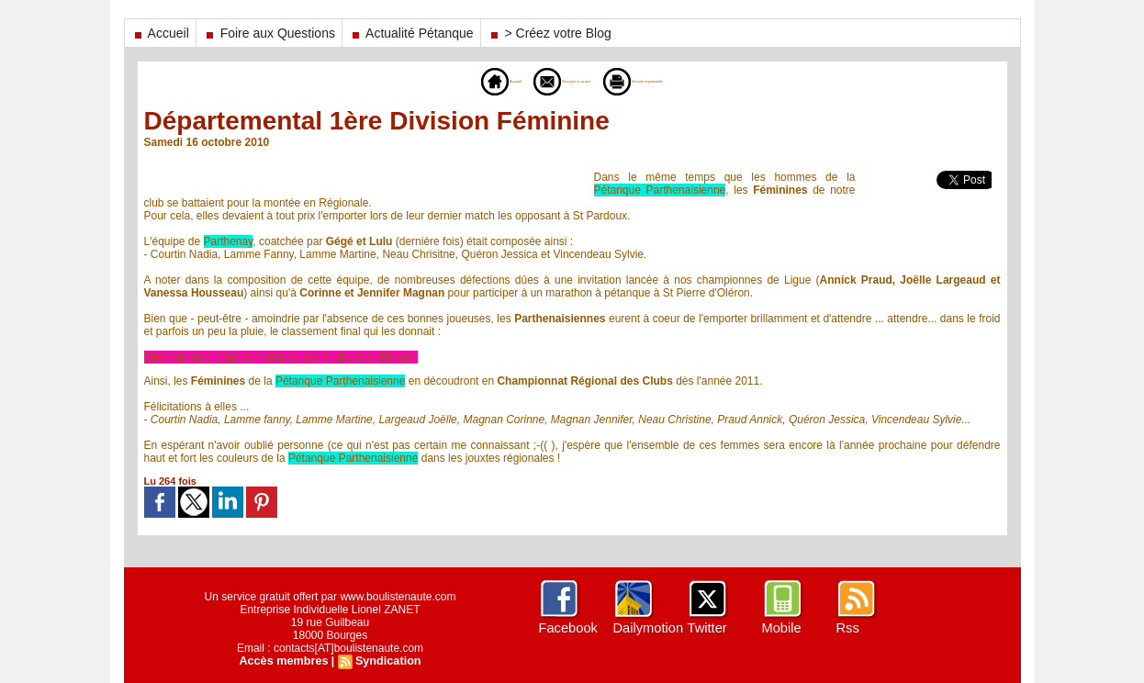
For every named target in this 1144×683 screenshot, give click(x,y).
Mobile (781, 628)
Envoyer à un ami (543, 80)
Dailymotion (646, 628)
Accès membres (285, 661)
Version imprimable (675, 80)
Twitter (706, 628)
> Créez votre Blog (549, 33)
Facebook (567, 628)
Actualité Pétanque (411, 33)
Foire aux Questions (269, 33)
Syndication (385, 661)
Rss (847, 628)
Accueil (160, 33)
